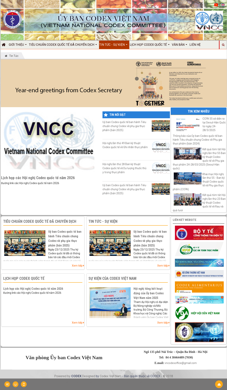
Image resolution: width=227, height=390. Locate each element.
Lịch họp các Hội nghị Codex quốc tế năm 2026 (38, 177)
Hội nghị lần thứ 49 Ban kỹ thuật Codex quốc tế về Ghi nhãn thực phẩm (136, 147)
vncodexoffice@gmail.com (181, 363)
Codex (104, 376)
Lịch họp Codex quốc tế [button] (150, 46)
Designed (89, 376)
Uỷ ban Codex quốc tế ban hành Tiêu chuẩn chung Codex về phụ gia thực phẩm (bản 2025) (136, 126)
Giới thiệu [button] (18, 46)
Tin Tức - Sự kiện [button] (113, 46)
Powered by (62, 376)
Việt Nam (115, 376)
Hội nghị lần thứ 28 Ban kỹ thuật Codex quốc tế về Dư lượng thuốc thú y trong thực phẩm (136, 168)
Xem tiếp (78, 265)
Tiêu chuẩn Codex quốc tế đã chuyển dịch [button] (63, 46)
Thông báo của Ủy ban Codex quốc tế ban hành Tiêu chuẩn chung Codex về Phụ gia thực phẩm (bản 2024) (197, 139)
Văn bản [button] (179, 46)
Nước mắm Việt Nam (136, 382)
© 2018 (168, 376)
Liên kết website (184, 219)
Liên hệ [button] (195, 45)
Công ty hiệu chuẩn (160, 382)
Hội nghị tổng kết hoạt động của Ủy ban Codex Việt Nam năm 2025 (149, 293)
